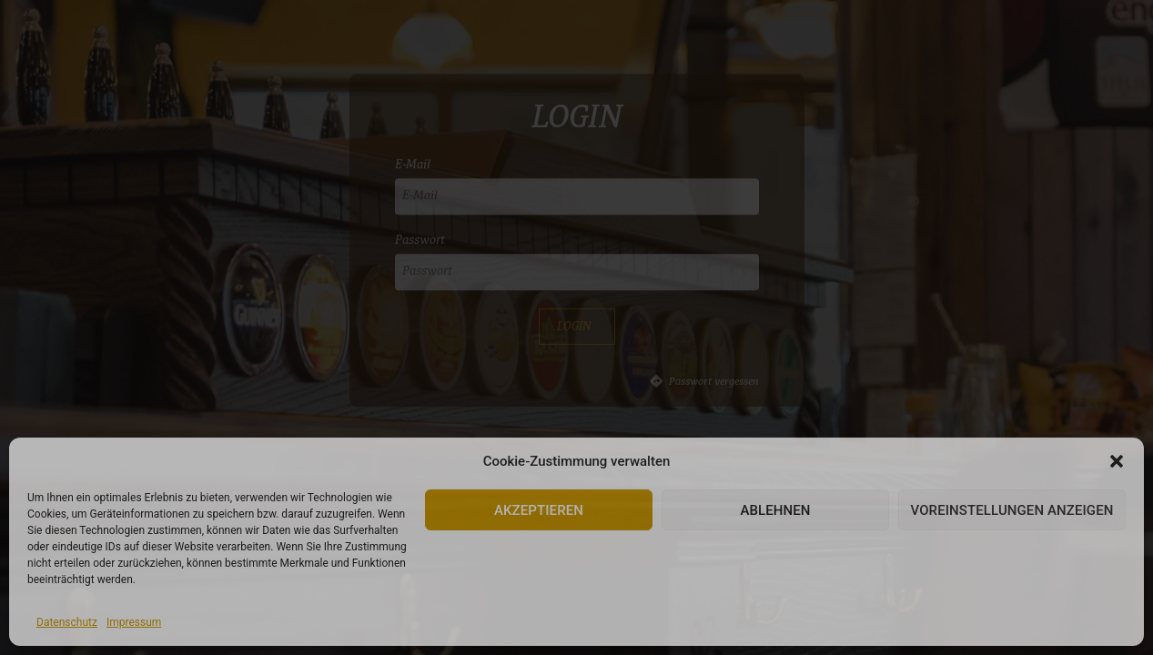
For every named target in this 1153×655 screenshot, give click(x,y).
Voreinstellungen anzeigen (1011, 510)
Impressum (133, 622)
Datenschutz (66, 622)
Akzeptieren (538, 510)
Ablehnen (775, 510)
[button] (1116, 461)
